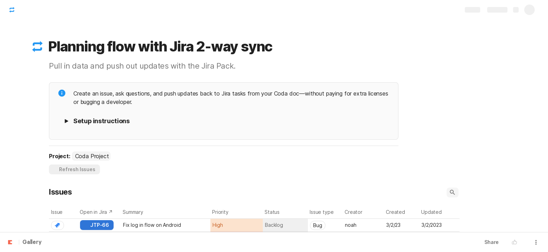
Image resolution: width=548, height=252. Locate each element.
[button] (37, 46)
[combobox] (91, 156)
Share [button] (491, 242)
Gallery (32, 242)
